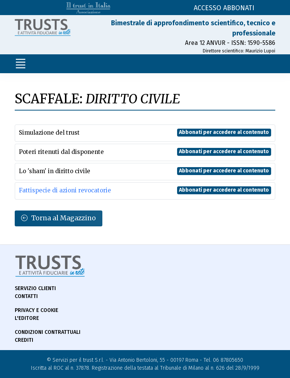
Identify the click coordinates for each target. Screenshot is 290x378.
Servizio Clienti (35, 288)
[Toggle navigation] (20, 63)
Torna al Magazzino (58, 218)
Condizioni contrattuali (47, 332)
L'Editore (27, 318)
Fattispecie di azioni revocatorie (65, 190)
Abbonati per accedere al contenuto (224, 132)
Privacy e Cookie (36, 310)
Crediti (24, 340)
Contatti (26, 296)
